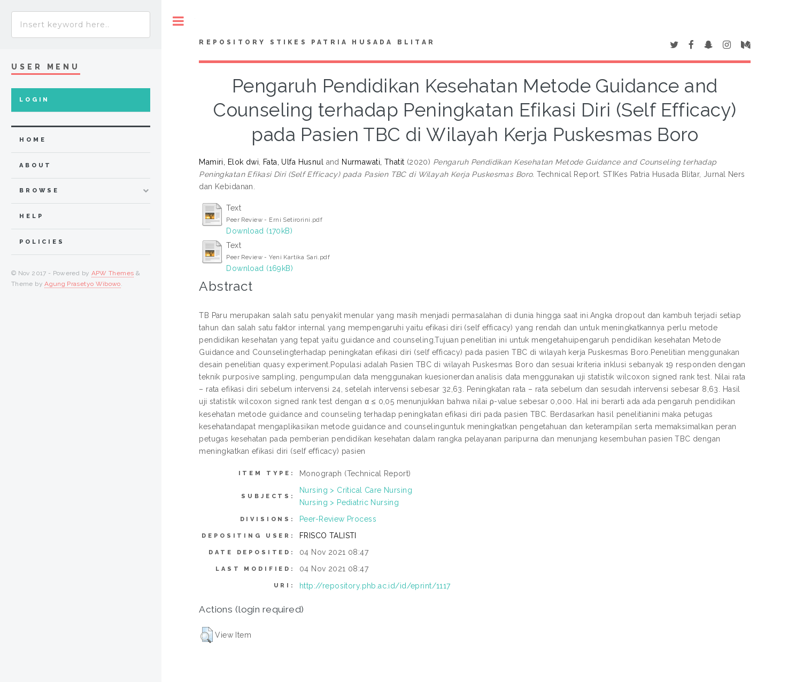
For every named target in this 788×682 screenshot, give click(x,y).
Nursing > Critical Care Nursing (355, 490)
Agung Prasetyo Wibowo (82, 284)
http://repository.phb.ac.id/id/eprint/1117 (375, 586)
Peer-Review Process (337, 519)
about (35, 165)
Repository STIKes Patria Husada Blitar (317, 42)
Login (34, 99)
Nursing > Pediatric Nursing (349, 502)
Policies (42, 241)
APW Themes (112, 273)
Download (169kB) (259, 268)
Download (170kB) (259, 231)
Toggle (178, 21)
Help (31, 216)
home (32, 139)
